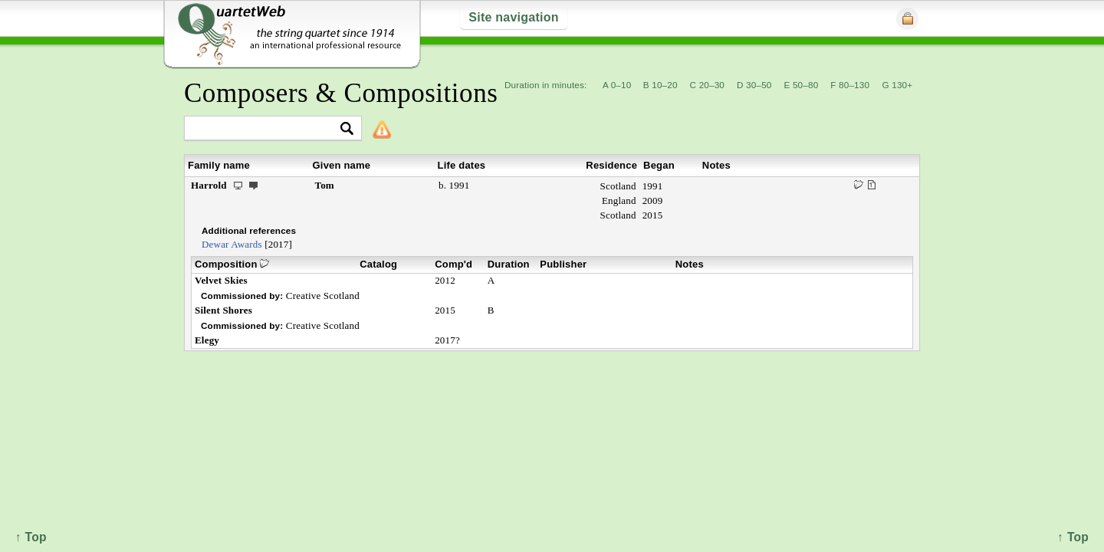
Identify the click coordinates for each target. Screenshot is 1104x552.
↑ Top (1073, 537)
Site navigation (513, 17)
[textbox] (266, 129)
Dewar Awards (232, 244)
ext (253, 184)
